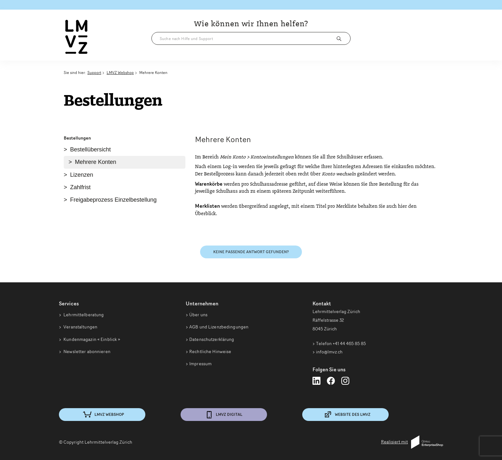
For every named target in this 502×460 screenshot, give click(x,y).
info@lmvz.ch (329, 352)
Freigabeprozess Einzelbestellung (113, 200)
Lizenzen (81, 175)
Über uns (198, 314)
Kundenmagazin (91, 340)
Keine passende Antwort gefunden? (251, 251)
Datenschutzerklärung (211, 340)
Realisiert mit (412, 442)
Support (94, 72)
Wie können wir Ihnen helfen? (251, 24)
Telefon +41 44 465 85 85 (341, 343)
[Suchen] (341, 39)
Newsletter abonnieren (86, 353)
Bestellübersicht (90, 149)
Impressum (200, 365)
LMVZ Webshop (120, 72)
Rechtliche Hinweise (210, 353)
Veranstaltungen (79, 327)
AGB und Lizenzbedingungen (218, 327)
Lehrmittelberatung (83, 314)
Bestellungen (77, 137)
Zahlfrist (80, 187)
